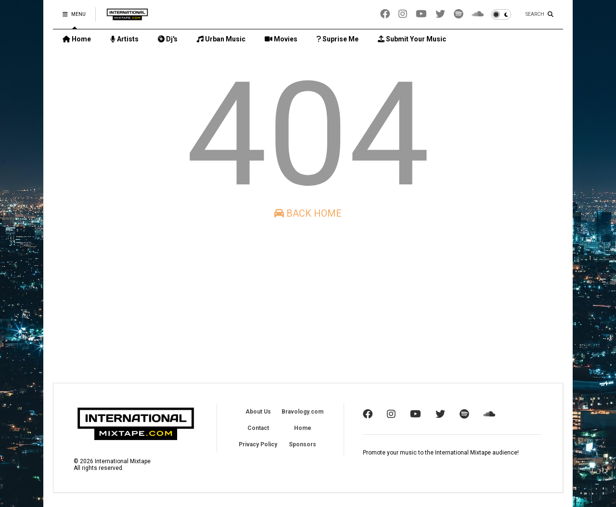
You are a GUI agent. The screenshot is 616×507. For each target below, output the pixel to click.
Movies (281, 39)
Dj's (168, 39)
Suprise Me (338, 39)
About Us (258, 411)
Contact (258, 428)
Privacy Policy (258, 444)
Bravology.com (302, 411)
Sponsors (302, 444)
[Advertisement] (308, 301)
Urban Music (221, 39)
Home (77, 39)
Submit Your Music (412, 39)
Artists (124, 39)
